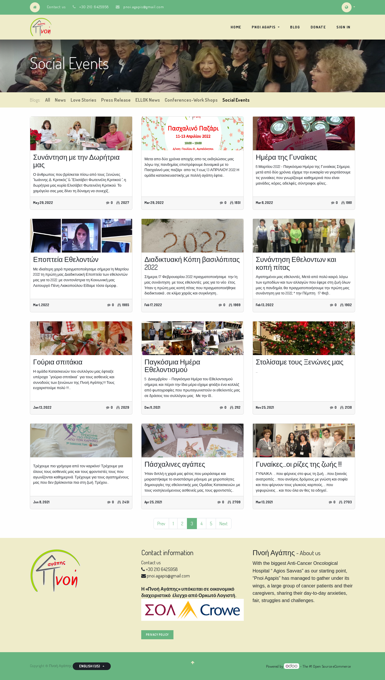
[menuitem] (236, 27)
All (47, 100)
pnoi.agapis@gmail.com (143, 6)
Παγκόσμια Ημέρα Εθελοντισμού (172, 366)
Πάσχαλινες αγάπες (174, 464)
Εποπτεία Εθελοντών (65, 259)
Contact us (56, 6)
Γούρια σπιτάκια (57, 362)
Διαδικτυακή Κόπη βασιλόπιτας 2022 (192, 263)
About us (310, 553)
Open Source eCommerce (332, 666)
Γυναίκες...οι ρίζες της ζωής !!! (299, 464)
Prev (161, 523)
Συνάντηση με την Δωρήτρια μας (76, 161)
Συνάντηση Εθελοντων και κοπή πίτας (296, 263)
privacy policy (157, 634)
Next (223, 523)
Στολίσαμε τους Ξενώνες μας (299, 362)
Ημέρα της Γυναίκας (286, 157)
